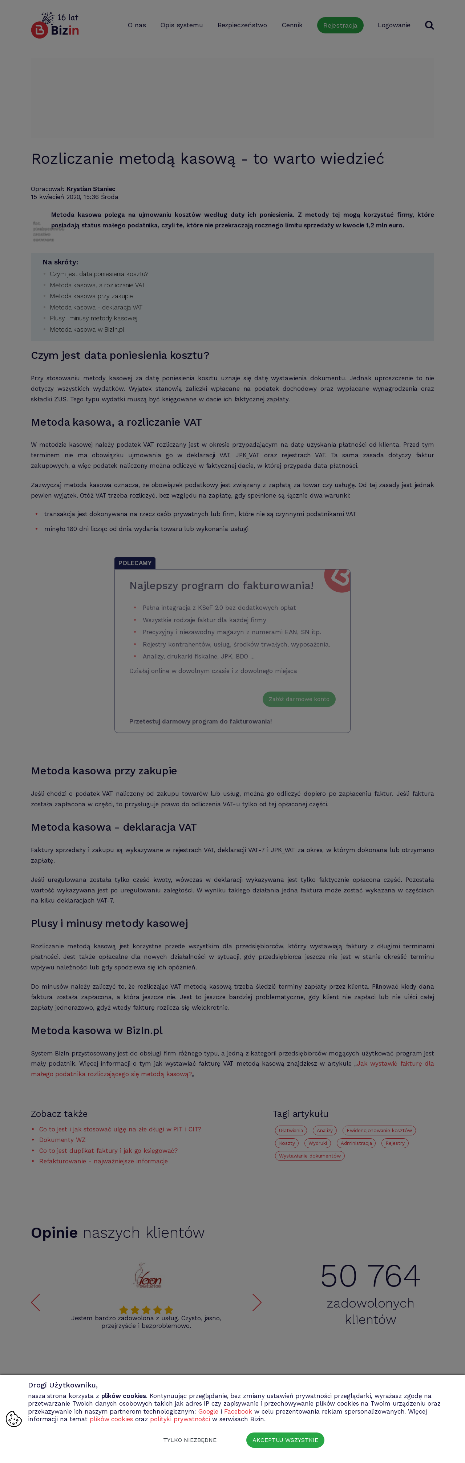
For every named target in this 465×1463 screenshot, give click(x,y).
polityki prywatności (180, 1419)
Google (208, 1411)
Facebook (238, 1411)
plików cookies (111, 1419)
